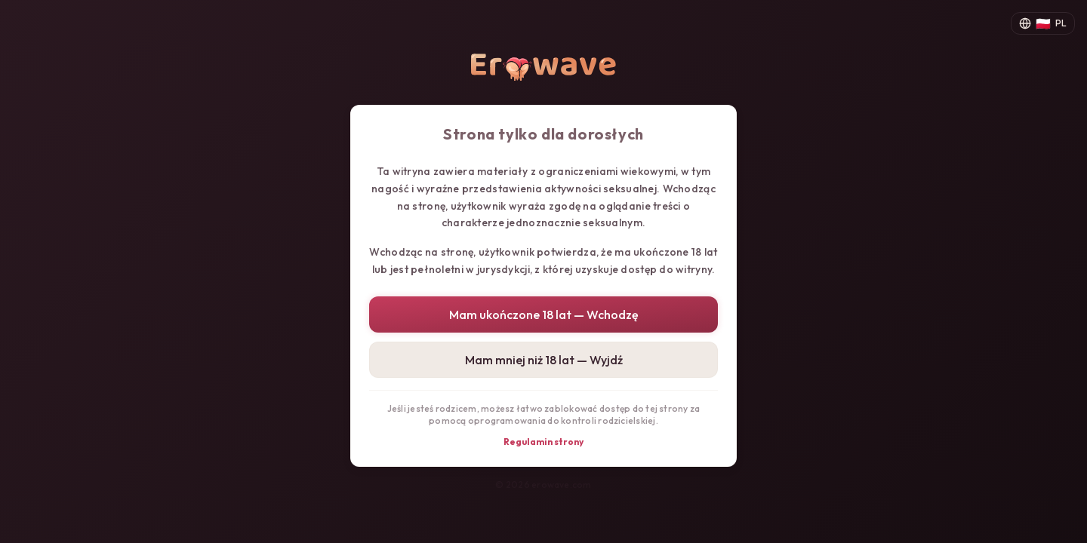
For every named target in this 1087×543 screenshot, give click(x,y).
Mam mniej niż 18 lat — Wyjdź (544, 359)
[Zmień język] (1043, 23)
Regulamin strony (543, 441)
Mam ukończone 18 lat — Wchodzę (544, 314)
